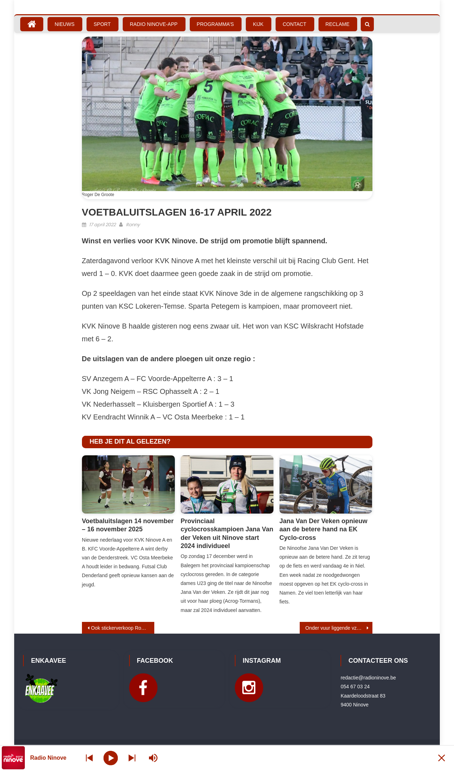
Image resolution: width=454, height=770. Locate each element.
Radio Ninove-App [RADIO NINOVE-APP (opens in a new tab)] (154, 24)
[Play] (111, 758)
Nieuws (64, 24)
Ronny (133, 224)
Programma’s (215, 24)
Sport (102, 24)
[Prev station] (132, 758)
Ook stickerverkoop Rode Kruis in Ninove (123, 628)
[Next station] (89, 758)
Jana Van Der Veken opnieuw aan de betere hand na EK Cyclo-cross (323, 529)
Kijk (258, 24)
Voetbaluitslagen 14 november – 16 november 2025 (128, 525)
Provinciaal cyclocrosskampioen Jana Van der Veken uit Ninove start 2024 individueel (227, 533)
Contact (294, 24)
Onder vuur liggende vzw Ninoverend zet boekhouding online (338, 628)
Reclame (338, 24)
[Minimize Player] (441, 758)
